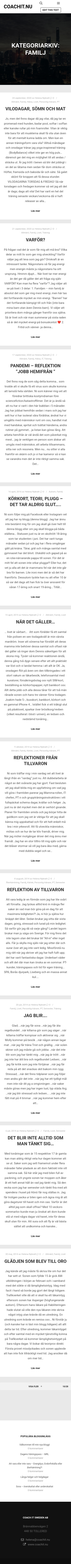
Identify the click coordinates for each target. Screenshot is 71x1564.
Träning (46, 232)
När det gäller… (35, 622)
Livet (36, 101)
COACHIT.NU (18, 6)
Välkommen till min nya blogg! (34, 1444)
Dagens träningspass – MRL (34, 1454)
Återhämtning (13, 882)
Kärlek (30, 750)
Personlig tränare (47, 101)
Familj (23, 101)
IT (42, 358)
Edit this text (51, 10)
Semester (60, 882)
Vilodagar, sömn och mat (35, 108)
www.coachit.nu (35, 1544)
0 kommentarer (35, 1448)
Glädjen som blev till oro (35, 1261)
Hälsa (30, 101)
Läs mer (35, 210)
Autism (52, 491)
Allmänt (15, 101)
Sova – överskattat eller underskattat (34, 1486)
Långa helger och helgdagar (35, 1477)
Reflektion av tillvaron (35, 889)
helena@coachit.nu (35, 1539)
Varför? (35, 239)
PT (58, 101)
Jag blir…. (35, 1015)
